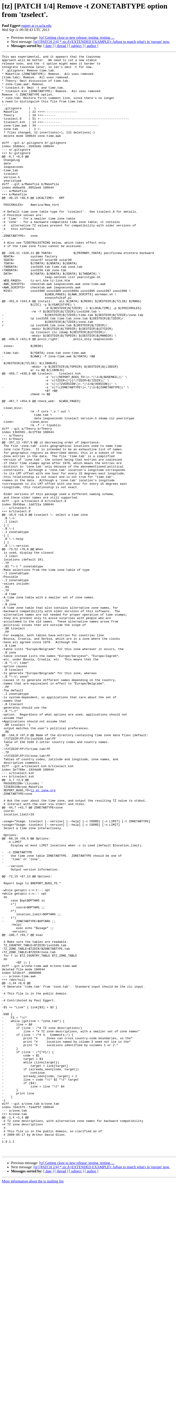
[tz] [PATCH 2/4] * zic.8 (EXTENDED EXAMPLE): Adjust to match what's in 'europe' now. (101, 42)
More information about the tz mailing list (33, 1401)
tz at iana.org (43, 937)
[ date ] (48, 46)
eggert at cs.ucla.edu (36, 26)
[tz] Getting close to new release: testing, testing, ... (76, 37)
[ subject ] (76, 46)
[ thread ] (61, 46)
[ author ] (91, 46)
